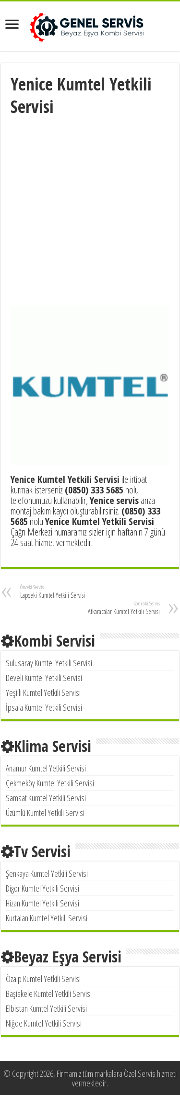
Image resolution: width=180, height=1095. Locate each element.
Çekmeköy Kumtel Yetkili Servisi (50, 783)
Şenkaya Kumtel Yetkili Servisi (47, 873)
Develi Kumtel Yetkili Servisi (44, 677)
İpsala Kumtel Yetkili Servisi (44, 707)
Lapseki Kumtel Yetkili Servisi (69, 591)
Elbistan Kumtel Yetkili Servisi (46, 1008)
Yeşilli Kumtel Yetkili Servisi (43, 692)
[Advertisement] (90, 212)
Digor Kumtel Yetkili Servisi (42, 888)
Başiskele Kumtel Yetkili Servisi (49, 993)
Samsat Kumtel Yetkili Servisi (46, 798)
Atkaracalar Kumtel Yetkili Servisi (110, 608)
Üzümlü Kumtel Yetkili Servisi (45, 812)
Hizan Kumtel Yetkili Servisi (42, 903)
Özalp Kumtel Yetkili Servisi (43, 978)
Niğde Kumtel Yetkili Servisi (44, 1023)
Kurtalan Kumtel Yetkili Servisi (46, 918)
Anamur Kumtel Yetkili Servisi (46, 768)
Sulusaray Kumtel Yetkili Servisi (49, 663)
